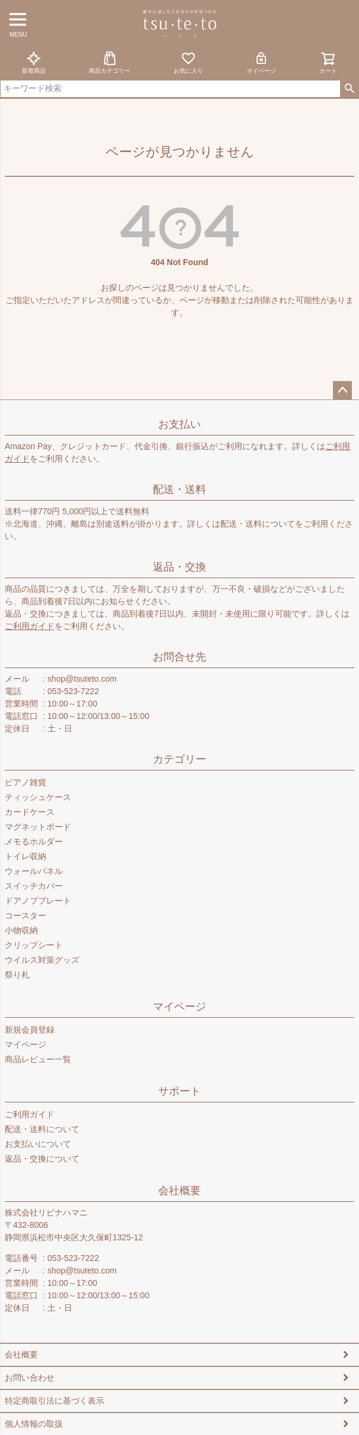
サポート (179, 1091)
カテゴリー (179, 759)
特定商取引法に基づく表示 (54, 1400)
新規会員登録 (30, 1029)
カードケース (30, 812)
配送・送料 (179, 489)
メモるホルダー (34, 841)
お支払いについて (38, 1144)
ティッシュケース (38, 797)
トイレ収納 (25, 856)
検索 (349, 88)
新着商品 (34, 62)
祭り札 (17, 974)
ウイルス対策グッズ (42, 960)
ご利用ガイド (30, 626)
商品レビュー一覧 (38, 1059)
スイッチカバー (34, 886)
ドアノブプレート (38, 900)
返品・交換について (42, 1158)
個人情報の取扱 (34, 1423)
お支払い (179, 424)
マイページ (261, 62)
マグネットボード (38, 826)
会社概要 (179, 1191)
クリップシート (34, 945)
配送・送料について (257, 523)
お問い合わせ (30, 1377)
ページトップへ (342, 390)
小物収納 (21, 930)
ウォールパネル (34, 871)
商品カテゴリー (109, 62)
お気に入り (188, 62)
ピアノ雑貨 (25, 782)
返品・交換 (179, 567)
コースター (25, 915)
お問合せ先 (179, 657)
